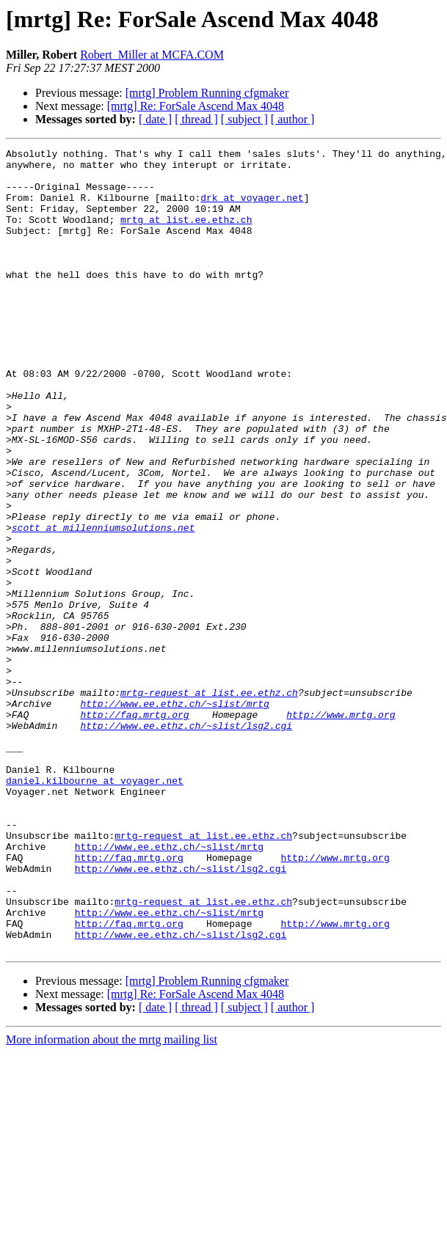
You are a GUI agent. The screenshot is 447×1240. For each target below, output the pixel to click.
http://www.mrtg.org (340, 828)
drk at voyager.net (251, 208)
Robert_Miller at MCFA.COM (152, 54)
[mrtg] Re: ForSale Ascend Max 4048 (195, 106)
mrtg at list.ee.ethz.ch (186, 234)
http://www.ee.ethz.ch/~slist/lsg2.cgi (186, 841)
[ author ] (293, 119)
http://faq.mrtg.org (134, 828)
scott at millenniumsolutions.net (103, 604)
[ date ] (155, 119)
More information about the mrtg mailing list (111, 1200)
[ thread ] (196, 119)
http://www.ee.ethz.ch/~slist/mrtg (174, 815)
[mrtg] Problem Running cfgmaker (207, 93)
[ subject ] (244, 119)
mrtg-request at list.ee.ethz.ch (209, 802)
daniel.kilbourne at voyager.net (94, 907)
